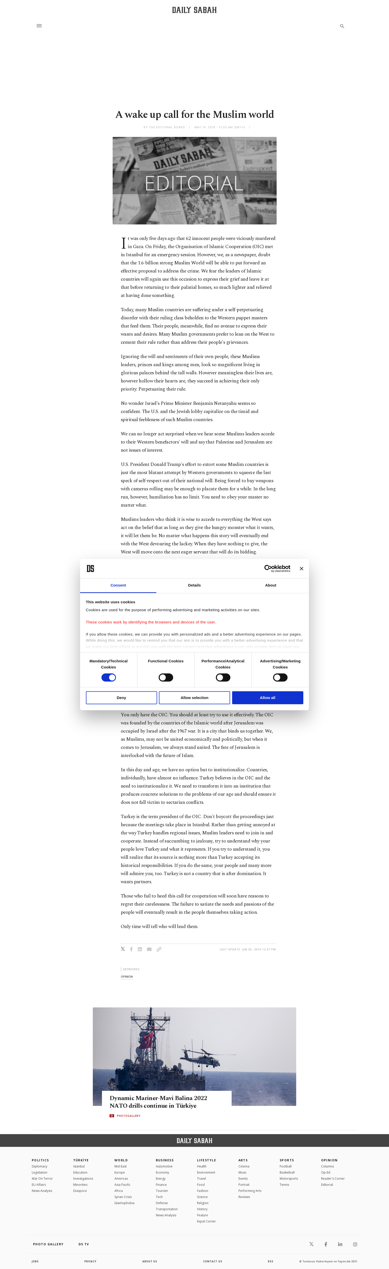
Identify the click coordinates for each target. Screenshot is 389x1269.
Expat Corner (206, 1221)
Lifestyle (206, 1160)
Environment (206, 1172)
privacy (90, 1261)
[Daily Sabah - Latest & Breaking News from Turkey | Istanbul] (194, 10)
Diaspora (80, 1191)
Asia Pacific (122, 1184)
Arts (243, 1160)
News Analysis (42, 1191)
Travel (201, 1178)
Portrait (243, 1184)
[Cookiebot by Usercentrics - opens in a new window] (268, 568)
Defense (162, 1203)
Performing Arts (249, 1191)
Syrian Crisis (123, 1197)
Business (165, 1160)
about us (150, 1261)
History (202, 1209)
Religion (202, 1203)
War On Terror (42, 1178)
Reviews (244, 1197)
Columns (327, 1166)
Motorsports (289, 1178)
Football (286, 1166)
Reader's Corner (333, 1178)
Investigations (83, 1178)
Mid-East (120, 1166)
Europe (119, 1172)
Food (201, 1184)
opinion (127, 976)
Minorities (80, 1184)
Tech (159, 1197)
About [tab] (270, 585)
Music (242, 1172)
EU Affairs (39, 1184)
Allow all (267, 698)
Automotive (164, 1166)
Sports (287, 1160)
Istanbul (79, 1166)
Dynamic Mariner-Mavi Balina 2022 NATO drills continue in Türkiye (159, 1101)
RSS (270, 1261)
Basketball (287, 1172)
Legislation (39, 1172)
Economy (162, 1172)
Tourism (162, 1191)
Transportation (167, 1209)
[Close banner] (301, 568)
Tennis (284, 1184)
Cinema (243, 1166)
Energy (161, 1178)
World (121, 1160)
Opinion (329, 1160)
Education (80, 1172)
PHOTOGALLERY (128, 1116)
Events (243, 1178)
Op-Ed (325, 1172)
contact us (213, 1261)
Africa (118, 1191)
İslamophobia (124, 1203)
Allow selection (194, 698)
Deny (121, 698)
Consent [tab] (118, 585)
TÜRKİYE (81, 1160)
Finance (161, 1184)
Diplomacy (39, 1166)
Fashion (202, 1191)
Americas (121, 1178)
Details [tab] (194, 585)
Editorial (327, 1184)
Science (202, 1197)
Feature (202, 1215)
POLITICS (40, 1160)
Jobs (35, 1261)
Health (201, 1166)
